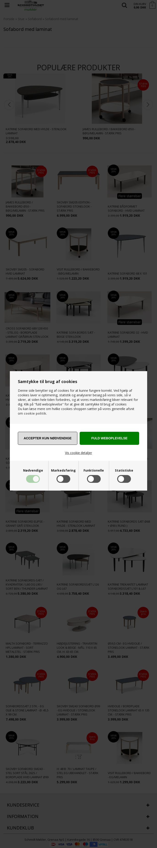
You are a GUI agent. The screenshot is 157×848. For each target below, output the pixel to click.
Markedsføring (63, 470)
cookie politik (35, 413)
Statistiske (124, 470)
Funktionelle (94, 470)
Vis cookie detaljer (78, 453)
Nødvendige (33, 470)
